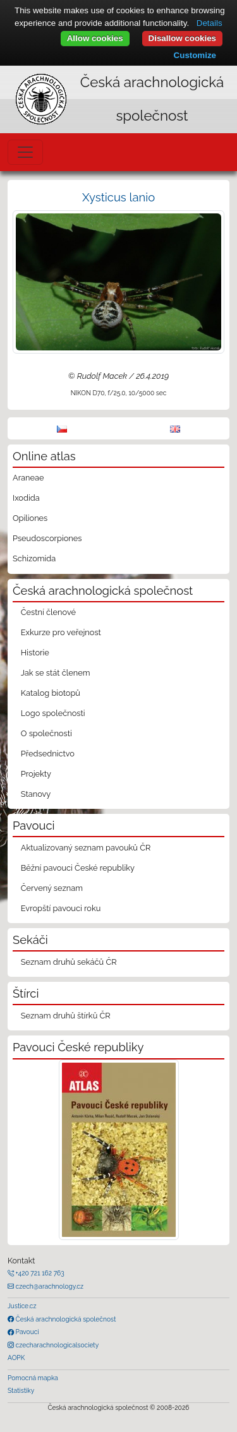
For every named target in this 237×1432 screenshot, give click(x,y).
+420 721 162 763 (39, 1273)
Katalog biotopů (50, 693)
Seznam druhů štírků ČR (66, 1015)
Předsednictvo (48, 753)
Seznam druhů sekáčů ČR (69, 962)
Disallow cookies (182, 38)
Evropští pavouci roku (61, 908)
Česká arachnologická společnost (65, 1319)
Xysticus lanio (118, 197)
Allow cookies (95, 38)
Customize (195, 55)
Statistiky (21, 1390)
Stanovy (36, 794)
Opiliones (30, 518)
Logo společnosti (53, 713)
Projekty (36, 774)
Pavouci (26, 1331)
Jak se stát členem (55, 672)
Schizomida (34, 558)
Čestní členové (48, 612)
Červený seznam (52, 888)
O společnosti (46, 733)
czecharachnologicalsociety (56, 1345)
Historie (35, 652)
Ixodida (26, 498)
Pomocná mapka (33, 1377)
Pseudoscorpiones (47, 538)
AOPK (16, 1357)
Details (209, 23)
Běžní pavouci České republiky (78, 868)
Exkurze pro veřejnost (61, 632)
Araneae (28, 477)
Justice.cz (22, 1306)
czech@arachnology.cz (48, 1286)
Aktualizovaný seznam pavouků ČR (86, 847)
